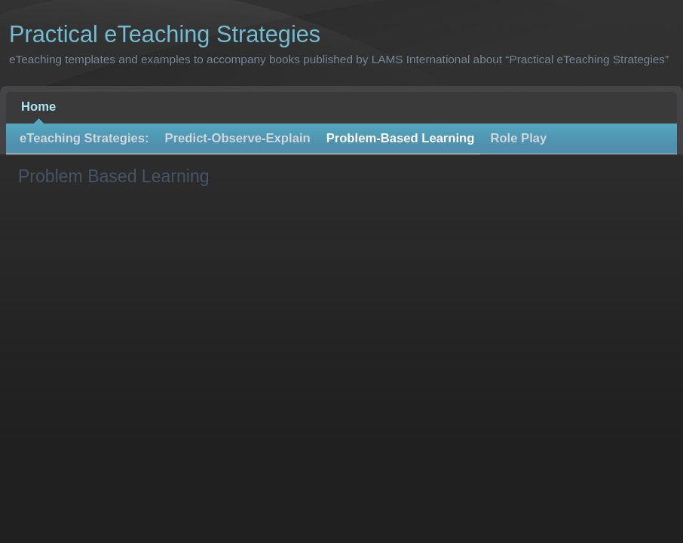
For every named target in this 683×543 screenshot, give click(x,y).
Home (38, 106)
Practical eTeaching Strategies (164, 34)
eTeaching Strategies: (84, 138)
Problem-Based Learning (400, 138)
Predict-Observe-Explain (238, 138)
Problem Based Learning (114, 176)
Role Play (518, 138)
